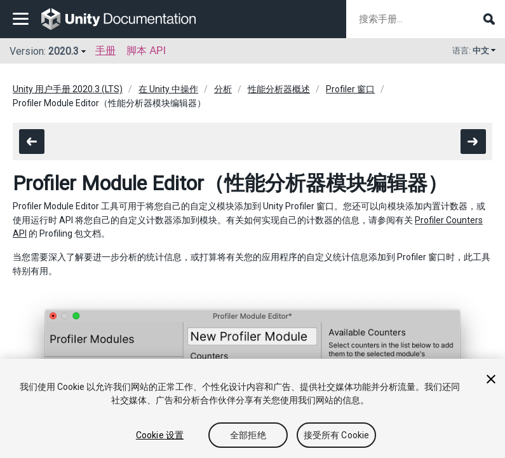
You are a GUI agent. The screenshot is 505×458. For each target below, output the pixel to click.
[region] (252, 408)
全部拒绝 (248, 435)
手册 (105, 50)
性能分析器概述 (279, 89)
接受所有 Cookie (337, 435)
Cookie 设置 (160, 435)
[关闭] (491, 379)
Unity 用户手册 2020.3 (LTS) (68, 89)
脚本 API (146, 50)
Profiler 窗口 (350, 89)
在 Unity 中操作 (168, 89)
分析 (223, 89)
